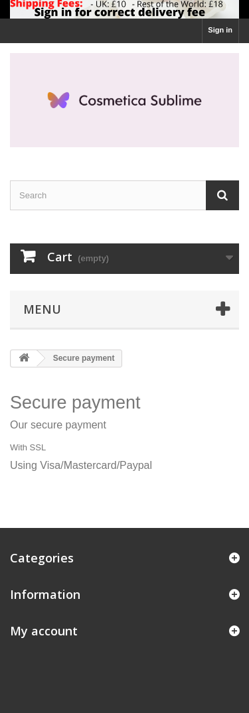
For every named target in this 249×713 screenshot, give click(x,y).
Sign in (220, 30)
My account (44, 631)
